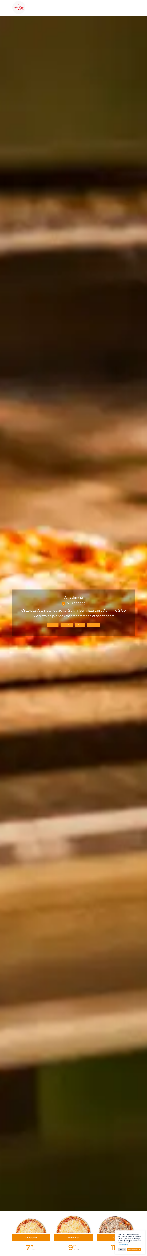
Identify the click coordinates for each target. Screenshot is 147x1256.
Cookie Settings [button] (123, 1245)
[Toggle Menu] (133, 7)
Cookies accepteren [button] (134, 1249)
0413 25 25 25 (76, 603)
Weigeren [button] (122, 1249)
